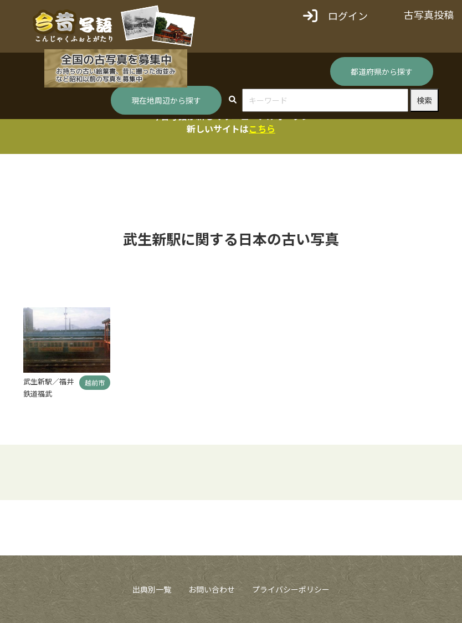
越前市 (95, 382)
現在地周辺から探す (166, 100)
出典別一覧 (151, 589)
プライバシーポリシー (291, 589)
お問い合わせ (211, 589)
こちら (262, 128)
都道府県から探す (382, 71)
